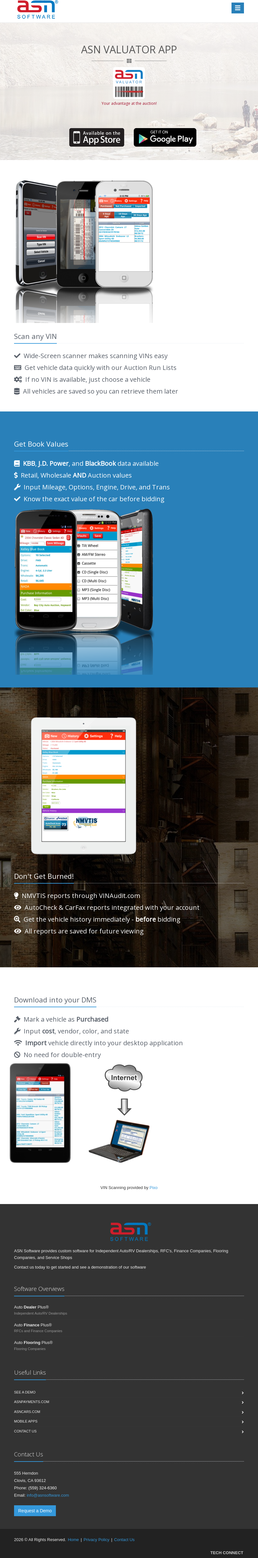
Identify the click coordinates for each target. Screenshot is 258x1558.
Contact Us (124, 1539)
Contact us (25, 1431)
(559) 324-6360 (42, 1487)
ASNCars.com (27, 1412)
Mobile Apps (25, 1421)
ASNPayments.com (31, 1402)
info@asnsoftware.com (48, 1495)
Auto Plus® (31, 1307)
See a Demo (24, 1392)
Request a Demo (35, 1510)
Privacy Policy (97, 1539)
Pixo (153, 1187)
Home (73, 1539)
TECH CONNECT (226, 1552)
